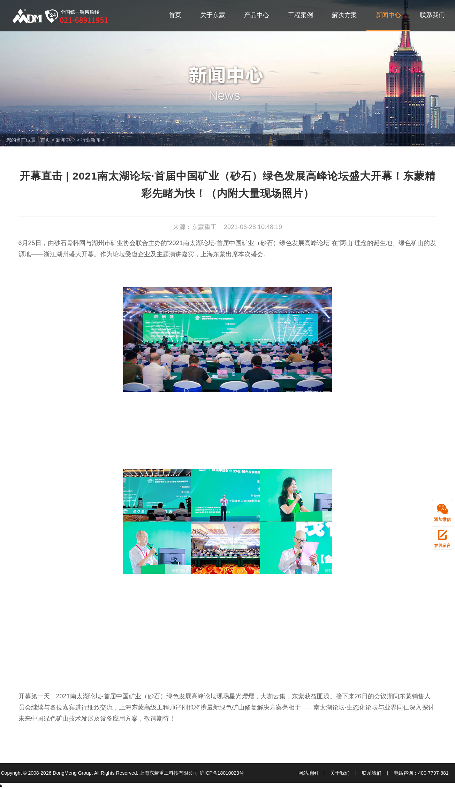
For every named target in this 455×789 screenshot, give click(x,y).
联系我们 (432, 15)
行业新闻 (90, 140)
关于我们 (340, 773)
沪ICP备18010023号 (221, 773)
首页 (175, 15)
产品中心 (256, 15)
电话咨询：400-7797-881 (421, 773)
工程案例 (300, 15)
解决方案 (344, 15)
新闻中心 (388, 15)
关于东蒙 (212, 15)
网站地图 (308, 773)
